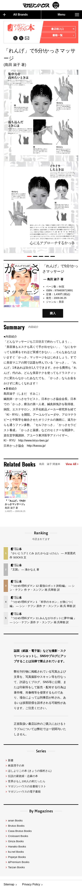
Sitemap (9, 884)
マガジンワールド (41, 5)
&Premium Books (18, 862)
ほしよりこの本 (29, 770)
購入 (53, 313)
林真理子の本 (16, 765)
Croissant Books (18, 836)
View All (72, 464)
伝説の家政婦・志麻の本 (23, 776)
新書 (10, 760)
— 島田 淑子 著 (53, 279)
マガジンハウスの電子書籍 (24, 791)
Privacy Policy (31, 884)
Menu (68, 14)
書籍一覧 (63, 35)
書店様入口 (62, 29)
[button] (29, 256)
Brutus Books (16, 825)
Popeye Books (17, 856)
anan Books (15, 820)
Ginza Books (16, 841)
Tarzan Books (16, 867)
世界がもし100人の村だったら (26, 781)
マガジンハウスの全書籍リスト (27, 786)
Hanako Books (17, 846)
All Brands (15, 14)
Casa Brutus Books (20, 830)
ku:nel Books (16, 851)
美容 (61, 301)
